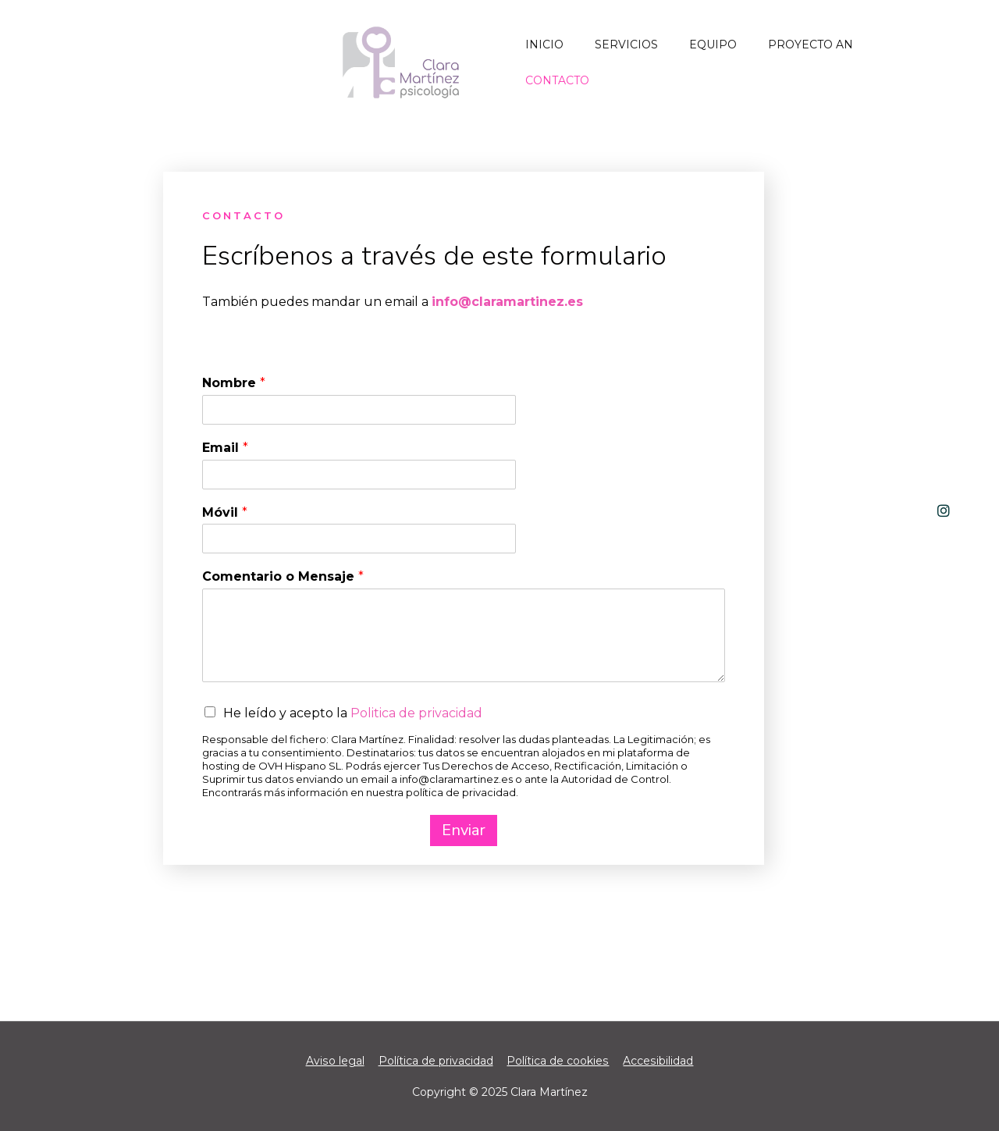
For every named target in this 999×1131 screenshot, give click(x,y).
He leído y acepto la (352, 713)
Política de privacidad (436, 1061)
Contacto (557, 80)
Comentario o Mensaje (283, 576)
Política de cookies (558, 1061)
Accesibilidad (657, 1061)
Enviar (463, 830)
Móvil (224, 512)
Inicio (544, 44)
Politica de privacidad (416, 713)
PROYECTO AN (810, 44)
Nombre (233, 382)
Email (225, 447)
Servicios (626, 44)
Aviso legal (335, 1061)
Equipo (713, 44)
